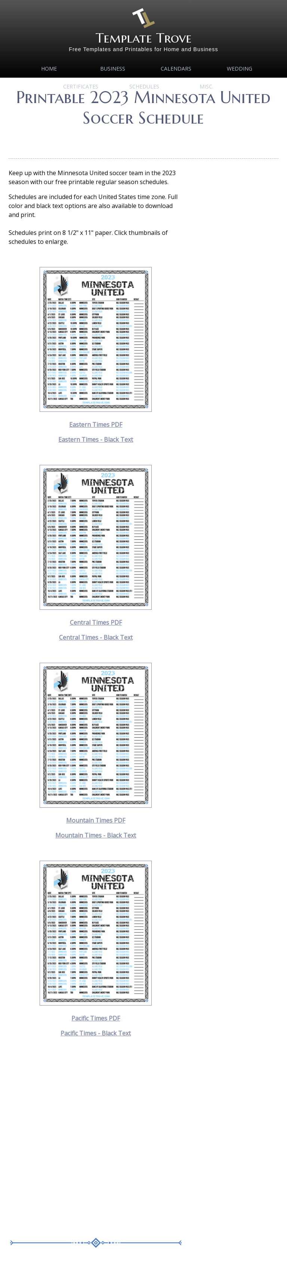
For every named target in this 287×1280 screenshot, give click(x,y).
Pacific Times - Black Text (96, 1033)
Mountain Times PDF (95, 820)
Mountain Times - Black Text (95, 835)
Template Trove (144, 37)
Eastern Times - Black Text (95, 439)
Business (112, 68)
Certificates (80, 86)
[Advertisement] (145, 140)
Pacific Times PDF (95, 1018)
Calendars (176, 68)
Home (49, 68)
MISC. (206, 86)
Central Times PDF (96, 622)
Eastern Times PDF (95, 424)
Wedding (239, 68)
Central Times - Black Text (96, 637)
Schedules (144, 86)
